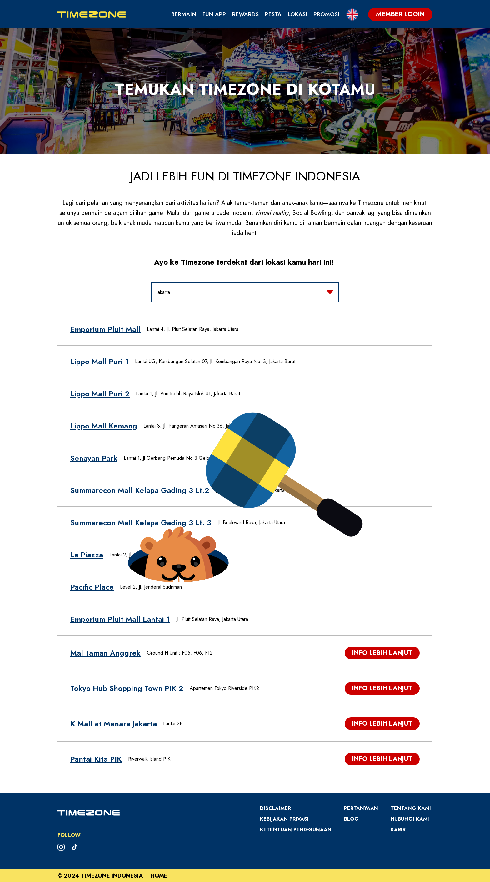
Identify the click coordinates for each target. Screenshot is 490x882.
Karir (398, 829)
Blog (351, 819)
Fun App (214, 14)
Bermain (183, 14)
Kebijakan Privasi (284, 819)
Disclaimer (275, 808)
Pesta (273, 14)
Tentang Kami (411, 808)
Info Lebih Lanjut (382, 652)
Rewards (245, 14)
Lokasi (297, 14)
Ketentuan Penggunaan (296, 829)
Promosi (326, 14)
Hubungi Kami (410, 819)
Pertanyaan (361, 808)
